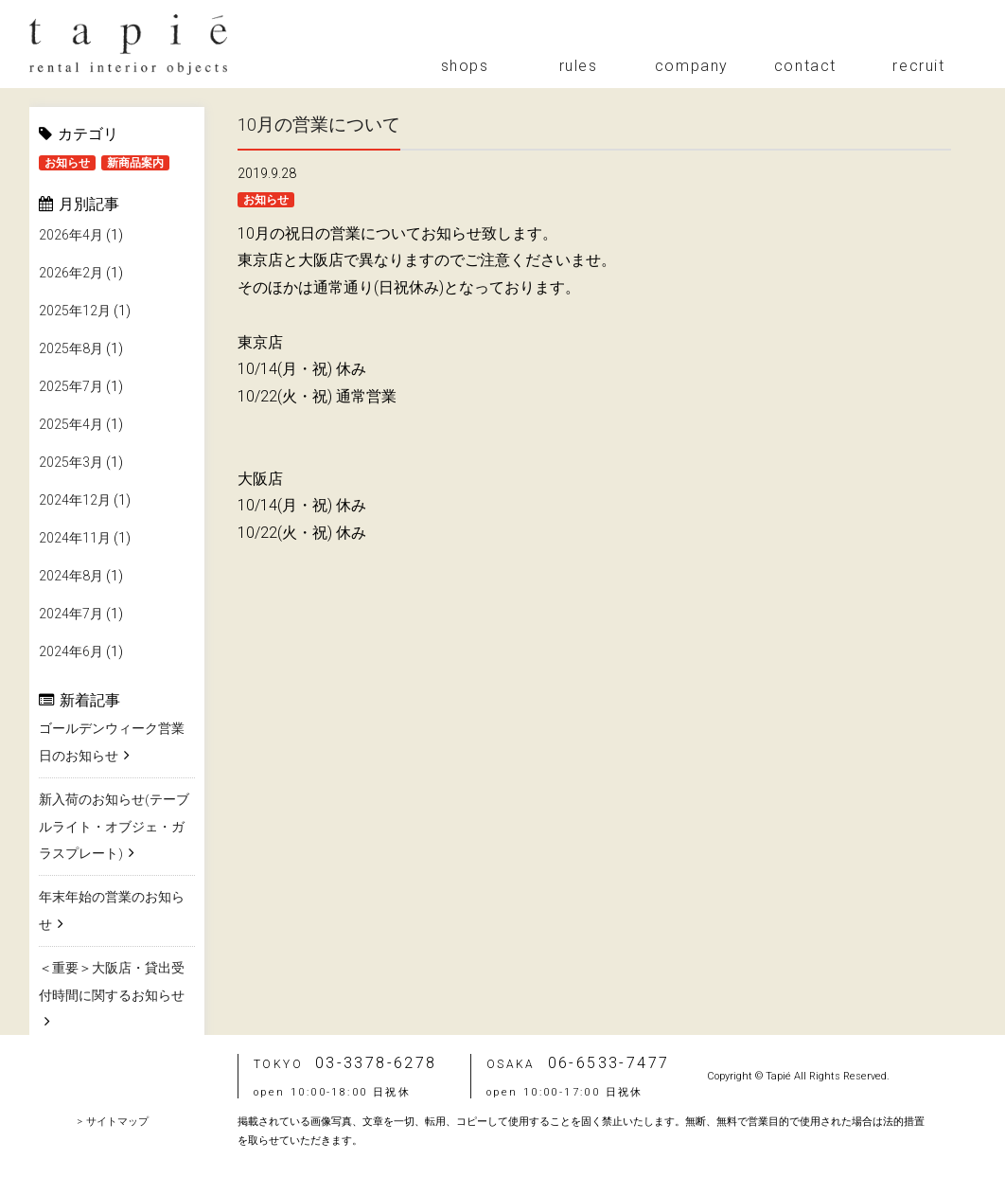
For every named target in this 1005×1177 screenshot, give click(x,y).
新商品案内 (135, 162)
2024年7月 (71, 615)
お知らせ (67, 162)
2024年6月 (71, 653)
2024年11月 (75, 539)
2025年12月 (75, 312)
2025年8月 (71, 350)
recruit (918, 66)
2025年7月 (71, 388)
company (692, 66)
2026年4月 (71, 236)
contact (805, 66)
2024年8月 (71, 577)
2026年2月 (71, 274)
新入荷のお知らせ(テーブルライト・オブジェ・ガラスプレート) (114, 827)
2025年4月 (71, 426)
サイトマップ (117, 1121)
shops (465, 66)
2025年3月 (71, 464)
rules (578, 66)
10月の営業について (324, 124)
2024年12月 (75, 501)
